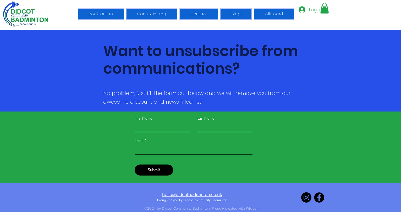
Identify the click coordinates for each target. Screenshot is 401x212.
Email (139, 140)
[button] (324, 8)
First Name (143, 118)
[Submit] (154, 170)
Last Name (205, 118)
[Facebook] (319, 197)
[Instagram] (306, 197)
